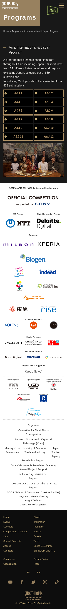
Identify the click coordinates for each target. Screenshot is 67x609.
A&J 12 (49, 136)
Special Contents (12, 541)
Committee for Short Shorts (33, 430)
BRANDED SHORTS (44, 550)
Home (6, 517)
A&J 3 (18, 102)
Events (7, 522)
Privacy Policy (41, 559)
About (37, 517)
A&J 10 (49, 127)
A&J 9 (18, 127)
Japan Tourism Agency (56, 452)
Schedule (8, 526)
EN (39, 572)
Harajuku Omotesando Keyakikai (33, 439)
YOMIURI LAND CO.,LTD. (24, 483)
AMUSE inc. (41, 474)
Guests (37, 536)
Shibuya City (26, 474)
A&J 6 (49, 110)
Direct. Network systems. (33, 504)
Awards (37, 531)
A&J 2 (49, 93)
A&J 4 (49, 102)
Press (36, 564)
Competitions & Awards (15, 531)
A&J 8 (49, 119)
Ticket (37, 541)
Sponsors (8, 550)
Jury (5, 536)
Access (7, 546)
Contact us (8, 559)
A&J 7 (18, 119)
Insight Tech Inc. (33, 500)
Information (39, 522)
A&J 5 (18, 110)
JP (28, 572)
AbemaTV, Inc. (49, 483)
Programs (39, 526)
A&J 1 (18, 93)
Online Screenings (43, 546)
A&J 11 (18, 136)
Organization (10, 564)
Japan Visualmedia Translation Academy (33, 465)
